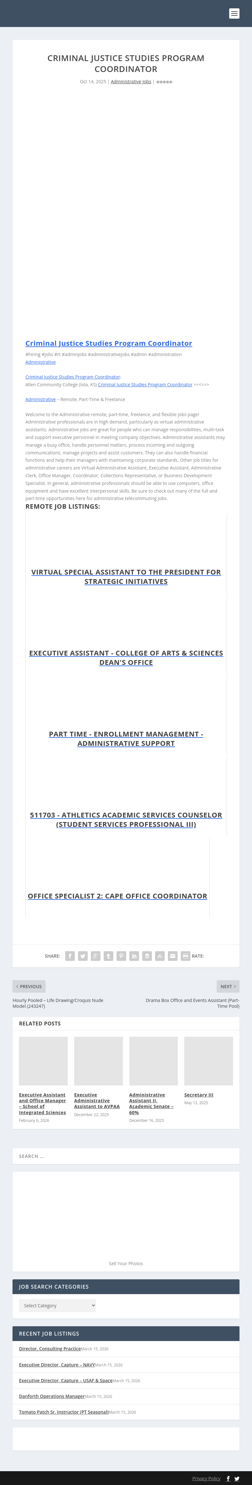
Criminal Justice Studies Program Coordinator (108, 343)
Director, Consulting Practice (50, 1349)
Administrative (40, 362)
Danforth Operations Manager (51, 1396)
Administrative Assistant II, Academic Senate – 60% (151, 1103)
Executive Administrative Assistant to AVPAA (97, 1100)
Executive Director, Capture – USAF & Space (65, 1380)
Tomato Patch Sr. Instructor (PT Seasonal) (64, 1412)
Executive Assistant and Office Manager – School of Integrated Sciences (42, 1103)
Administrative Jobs (131, 81)
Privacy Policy (206, 1478)
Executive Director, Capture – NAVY (57, 1365)
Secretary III (198, 1095)
